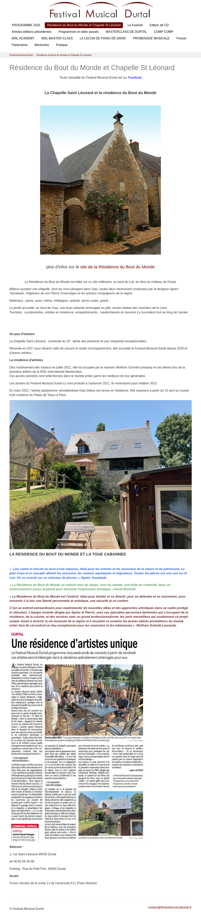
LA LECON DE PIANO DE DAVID (103, 38)
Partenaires (20, 45)
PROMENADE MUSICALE (151, 38)
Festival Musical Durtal (21, 55)
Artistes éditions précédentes (32, 31)
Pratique (62, 45)
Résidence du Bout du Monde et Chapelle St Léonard (84, 25)
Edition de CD (159, 25)
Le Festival (135, 25)
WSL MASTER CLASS (57, 38)
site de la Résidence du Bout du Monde (117, 266)
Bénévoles (42, 45)
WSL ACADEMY (23, 38)
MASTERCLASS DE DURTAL (126, 31)
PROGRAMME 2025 (26, 25)
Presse (181, 38)
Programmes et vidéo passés (79, 31)
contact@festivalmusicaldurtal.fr (170, 907)
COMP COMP (163, 31)
